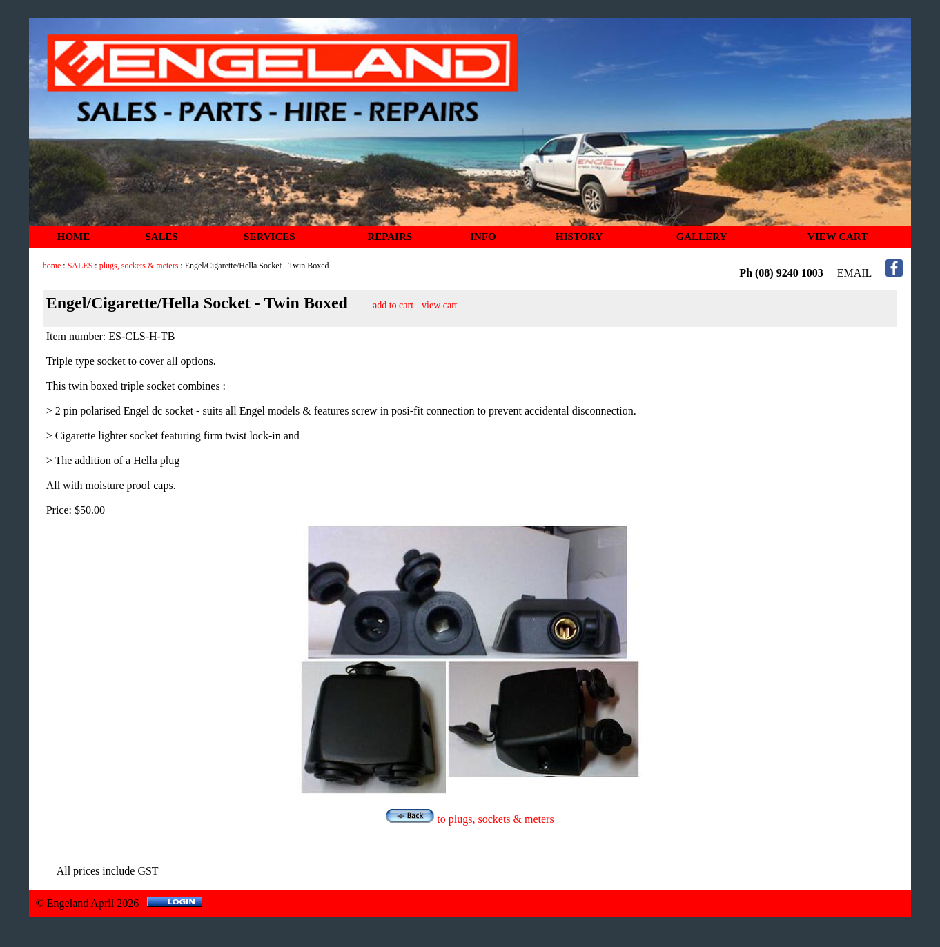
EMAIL (854, 273)
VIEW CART (837, 236)
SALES (161, 236)
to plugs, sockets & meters (470, 819)
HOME (73, 236)
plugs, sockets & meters (139, 265)
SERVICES (269, 236)
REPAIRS (389, 236)
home (52, 265)
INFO (483, 236)
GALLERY (701, 236)
